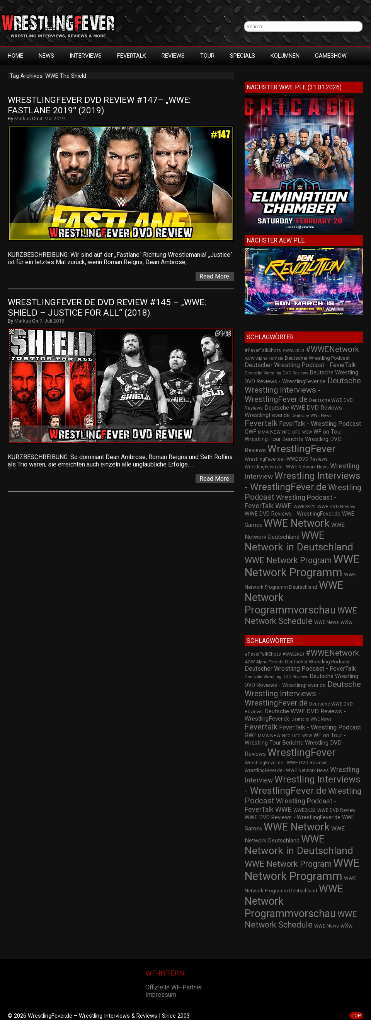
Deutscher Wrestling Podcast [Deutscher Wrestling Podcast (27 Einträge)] (317, 358)
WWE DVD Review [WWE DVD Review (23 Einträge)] (336, 506)
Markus (22, 118)
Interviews (86, 55)
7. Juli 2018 (51, 321)
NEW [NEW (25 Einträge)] (275, 432)
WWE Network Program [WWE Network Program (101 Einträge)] (288, 560)
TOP (356, 1015)
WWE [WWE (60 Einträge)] (283, 506)
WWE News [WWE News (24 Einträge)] (326, 622)
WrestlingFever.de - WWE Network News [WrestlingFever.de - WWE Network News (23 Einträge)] (286, 467)
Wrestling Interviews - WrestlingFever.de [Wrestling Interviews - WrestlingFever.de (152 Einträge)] (303, 481)
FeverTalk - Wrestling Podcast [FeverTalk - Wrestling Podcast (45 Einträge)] (320, 423)
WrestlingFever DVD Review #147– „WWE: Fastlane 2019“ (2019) (100, 105)
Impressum (160, 994)
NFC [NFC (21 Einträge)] (286, 432)
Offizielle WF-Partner (173, 987)
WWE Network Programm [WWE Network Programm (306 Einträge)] (302, 566)
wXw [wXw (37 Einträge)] (346, 621)
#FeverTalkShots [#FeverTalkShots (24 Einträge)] (263, 350)
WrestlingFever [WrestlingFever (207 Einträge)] (301, 449)
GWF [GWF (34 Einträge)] (250, 432)
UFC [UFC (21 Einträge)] (296, 432)
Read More (214, 276)
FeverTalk (131, 55)
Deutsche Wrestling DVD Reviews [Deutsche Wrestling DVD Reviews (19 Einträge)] (276, 373)
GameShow (331, 55)
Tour (207, 55)
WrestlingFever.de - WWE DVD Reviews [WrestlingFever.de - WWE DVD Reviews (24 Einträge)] (286, 459)
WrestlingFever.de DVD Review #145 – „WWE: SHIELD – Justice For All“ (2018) (108, 307)
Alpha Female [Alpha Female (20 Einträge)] (269, 358)
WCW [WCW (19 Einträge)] (307, 432)
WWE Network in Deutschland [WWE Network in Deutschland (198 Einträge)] (299, 541)
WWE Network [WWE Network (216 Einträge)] (297, 523)
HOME (15, 55)
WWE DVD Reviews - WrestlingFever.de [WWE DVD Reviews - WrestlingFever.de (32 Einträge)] (292, 514)
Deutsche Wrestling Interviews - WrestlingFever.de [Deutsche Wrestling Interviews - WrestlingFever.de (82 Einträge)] (303, 390)
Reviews (173, 55)
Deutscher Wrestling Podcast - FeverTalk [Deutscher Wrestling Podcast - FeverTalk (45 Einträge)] (300, 365)
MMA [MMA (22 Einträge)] (263, 432)
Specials (242, 55)
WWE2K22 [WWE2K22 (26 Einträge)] (304, 506)
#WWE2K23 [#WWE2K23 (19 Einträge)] (293, 350)
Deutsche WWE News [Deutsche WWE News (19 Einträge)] (311, 415)
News (46, 55)
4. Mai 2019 (52, 118)
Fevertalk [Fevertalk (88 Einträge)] (261, 423)
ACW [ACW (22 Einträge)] (250, 358)
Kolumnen (285, 55)
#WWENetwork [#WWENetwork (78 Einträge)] (332, 349)
